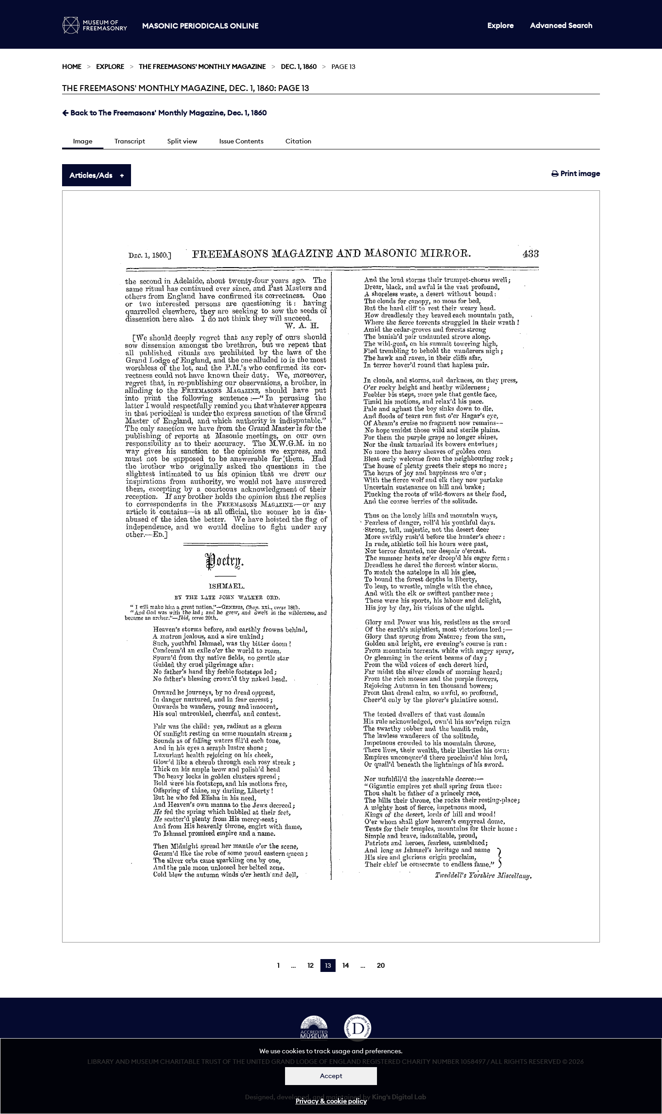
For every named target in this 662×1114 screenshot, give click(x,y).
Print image (576, 173)
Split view (182, 141)
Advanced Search (561, 25)
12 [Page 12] (311, 965)
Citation (298, 141)
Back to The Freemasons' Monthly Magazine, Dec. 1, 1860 (164, 112)
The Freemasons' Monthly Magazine (202, 67)
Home (71, 67)
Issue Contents (241, 141)
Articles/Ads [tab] (90, 175)
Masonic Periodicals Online (200, 25)
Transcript (129, 141)
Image (82, 141)
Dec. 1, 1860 (299, 67)
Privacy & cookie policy (331, 1101)
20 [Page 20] (381, 965)
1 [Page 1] (278, 965)
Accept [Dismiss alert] (331, 1076)
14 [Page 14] (345, 965)
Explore (500, 25)
